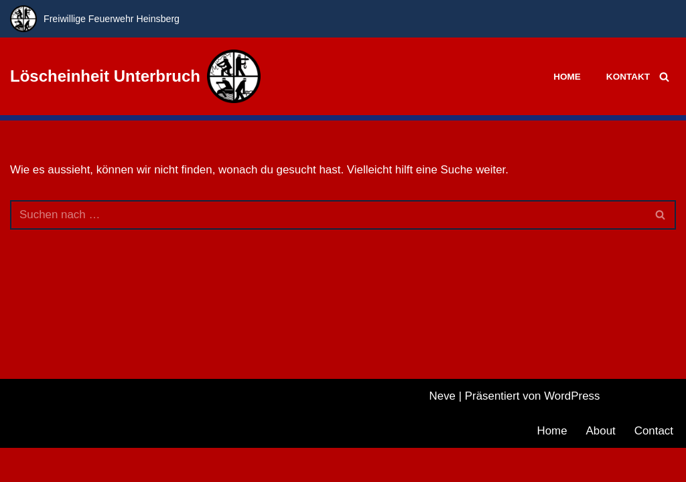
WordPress (572, 430)
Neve (442, 430)
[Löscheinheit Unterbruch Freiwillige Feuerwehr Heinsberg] (135, 76)
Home (567, 77)
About (600, 465)
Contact (653, 465)
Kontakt (628, 77)
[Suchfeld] (664, 77)
